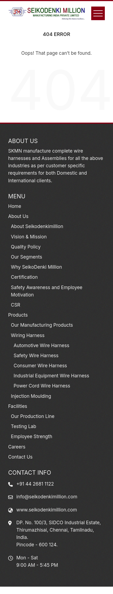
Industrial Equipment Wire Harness (51, 375)
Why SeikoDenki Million (36, 267)
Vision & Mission (29, 237)
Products (18, 315)
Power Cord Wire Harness (42, 386)
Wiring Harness (28, 335)
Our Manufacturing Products (42, 325)
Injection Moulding (31, 396)
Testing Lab (23, 426)
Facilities (17, 406)
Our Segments (26, 257)
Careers (16, 447)
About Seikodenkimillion (37, 226)
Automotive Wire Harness (41, 345)
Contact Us (20, 457)
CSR (15, 305)
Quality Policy (26, 247)
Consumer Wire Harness (40, 365)
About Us (18, 216)
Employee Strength (31, 436)
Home (14, 206)
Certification (24, 277)
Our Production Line (32, 416)
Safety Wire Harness (36, 355)
